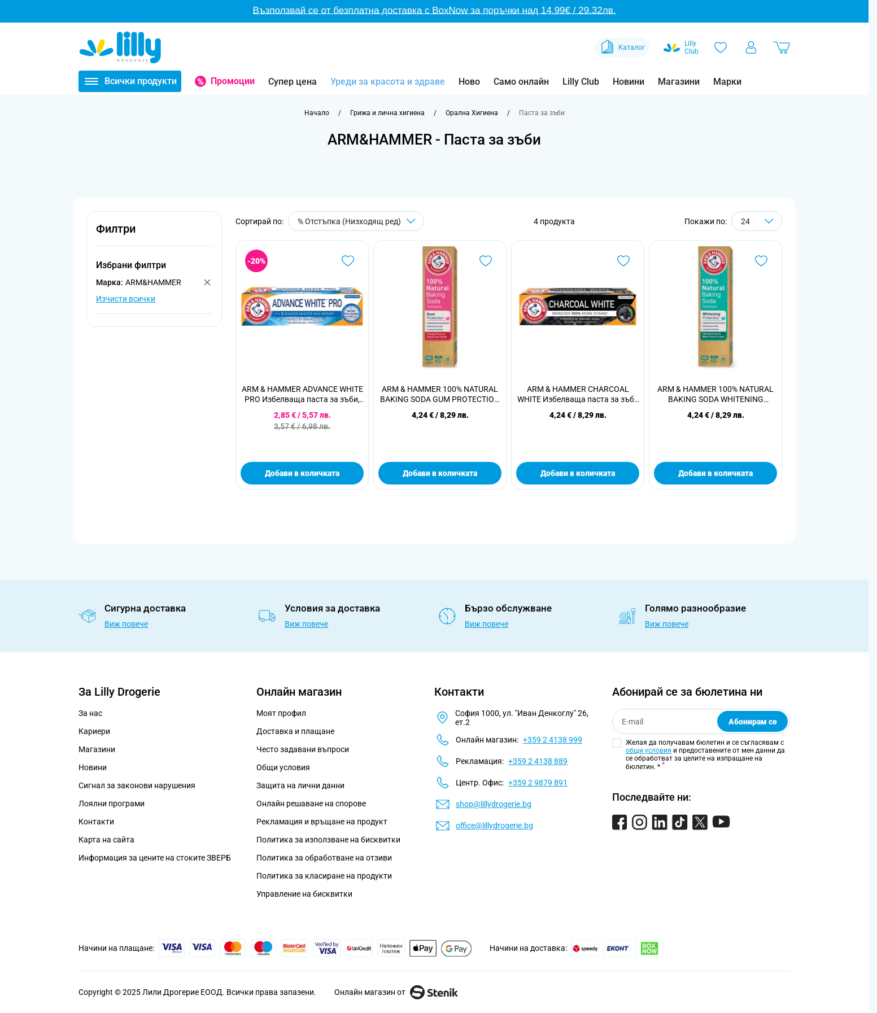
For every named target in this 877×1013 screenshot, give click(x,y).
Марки (727, 81)
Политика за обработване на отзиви (324, 857)
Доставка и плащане (295, 731)
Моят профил (281, 713)
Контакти (96, 821)
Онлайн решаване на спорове (311, 803)
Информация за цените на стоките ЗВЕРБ (154, 857)
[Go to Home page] (120, 47)
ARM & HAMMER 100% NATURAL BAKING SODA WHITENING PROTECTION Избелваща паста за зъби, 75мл (715, 394)
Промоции (233, 81)
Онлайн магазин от (396, 992)
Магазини (679, 81)
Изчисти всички (125, 298)
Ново (469, 81)
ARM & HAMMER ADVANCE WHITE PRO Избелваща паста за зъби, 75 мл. (302, 394)
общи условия (648, 750)
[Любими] (720, 47)
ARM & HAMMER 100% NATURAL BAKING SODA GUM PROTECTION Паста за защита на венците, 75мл (440, 394)
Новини (628, 81)
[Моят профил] (751, 47)
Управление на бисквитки (304, 893)
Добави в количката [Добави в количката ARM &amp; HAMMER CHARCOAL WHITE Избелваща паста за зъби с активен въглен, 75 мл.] (577, 473)
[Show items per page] (756, 221)
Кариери (94, 731)
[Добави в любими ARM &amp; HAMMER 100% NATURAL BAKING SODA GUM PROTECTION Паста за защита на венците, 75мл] (485, 261)
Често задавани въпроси (302, 749)
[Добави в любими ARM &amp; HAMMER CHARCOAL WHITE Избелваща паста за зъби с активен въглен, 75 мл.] (623, 261)
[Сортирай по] (356, 221)
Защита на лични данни (300, 785)
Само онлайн (521, 81)
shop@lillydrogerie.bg (493, 804)
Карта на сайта (106, 839)
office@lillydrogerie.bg (494, 825)
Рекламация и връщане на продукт (322, 821)
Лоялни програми (111, 803)
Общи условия (283, 767)
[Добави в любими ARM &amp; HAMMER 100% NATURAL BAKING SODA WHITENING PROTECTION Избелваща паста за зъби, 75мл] (761, 261)
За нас (90, 713)
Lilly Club (580, 81)
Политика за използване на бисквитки (328, 839)
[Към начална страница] (316, 112)
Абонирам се (752, 721)
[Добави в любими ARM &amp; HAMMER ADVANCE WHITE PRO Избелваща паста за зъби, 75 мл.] (348, 261)
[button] (154, 235)
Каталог (622, 47)
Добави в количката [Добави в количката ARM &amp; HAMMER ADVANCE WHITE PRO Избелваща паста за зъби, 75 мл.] (302, 473)
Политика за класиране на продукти (324, 875)
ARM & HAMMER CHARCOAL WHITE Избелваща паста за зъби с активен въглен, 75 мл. (578, 394)
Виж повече (126, 623)
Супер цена (292, 81)
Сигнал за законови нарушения (136, 785)
